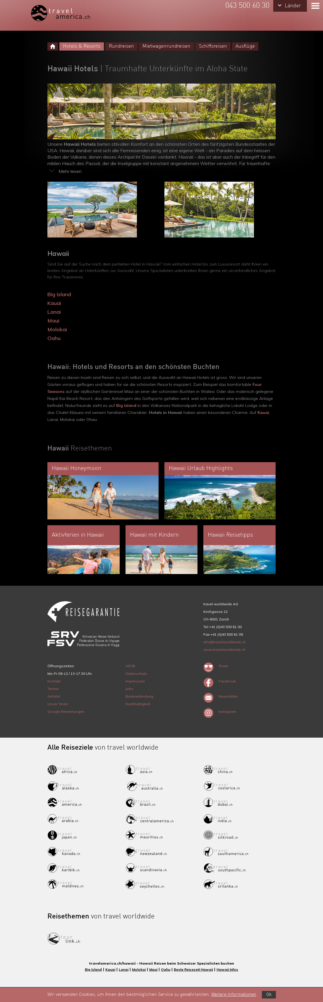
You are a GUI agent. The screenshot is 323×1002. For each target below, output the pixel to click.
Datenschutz (136, 673)
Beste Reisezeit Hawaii (193, 969)
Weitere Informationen (233, 994)
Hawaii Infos (227, 969)
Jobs (129, 689)
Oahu (54, 338)
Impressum (135, 681)
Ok (269, 994)
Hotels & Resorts (81, 46)
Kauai (54, 303)
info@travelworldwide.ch (224, 642)
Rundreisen (121, 46)
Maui (53, 320)
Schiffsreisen (213, 46)
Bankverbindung (139, 696)
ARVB (130, 666)
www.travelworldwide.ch (224, 649)
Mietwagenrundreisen (166, 46)
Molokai (57, 329)
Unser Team (57, 704)
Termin (53, 689)
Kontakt (54, 681)
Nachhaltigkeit (138, 704)
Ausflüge (245, 46)
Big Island (59, 294)
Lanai (54, 311)
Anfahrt (53, 696)
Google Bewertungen (65, 711)
